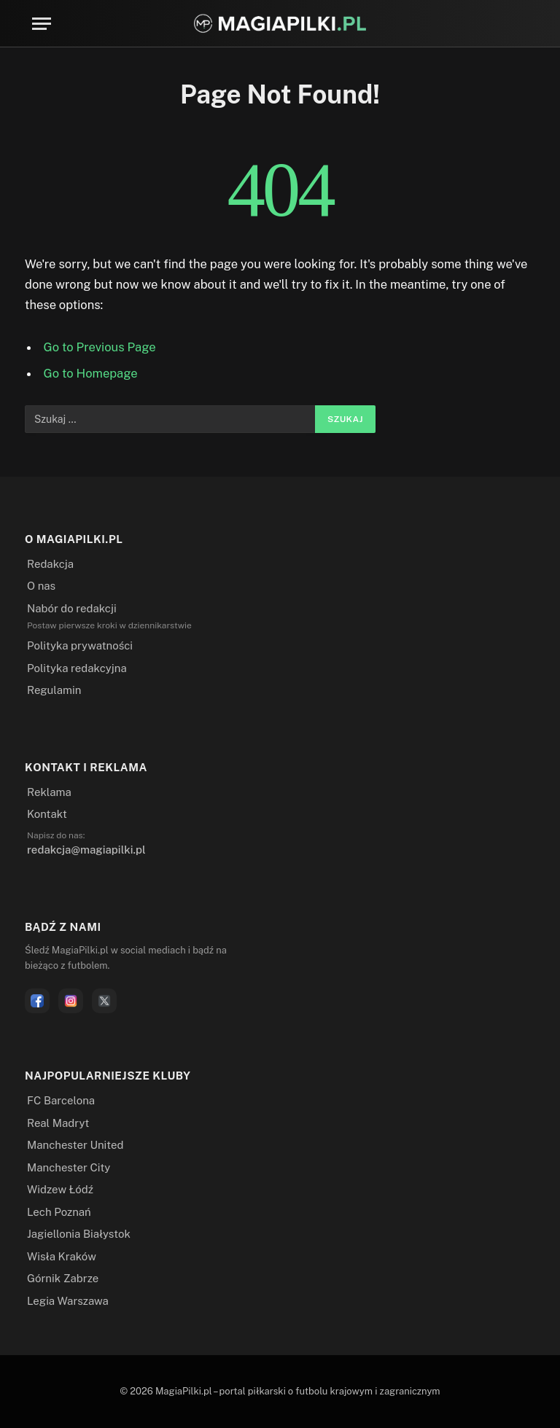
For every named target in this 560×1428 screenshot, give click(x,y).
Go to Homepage (91, 373)
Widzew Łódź (60, 1189)
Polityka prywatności (80, 645)
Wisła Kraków (61, 1256)
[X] (104, 1000)
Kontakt (47, 814)
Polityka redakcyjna (77, 668)
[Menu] (41, 23)
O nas (41, 586)
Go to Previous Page (100, 347)
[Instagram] (70, 1000)
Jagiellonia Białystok (79, 1234)
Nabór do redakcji (72, 608)
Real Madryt (58, 1123)
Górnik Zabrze (62, 1278)
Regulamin (54, 690)
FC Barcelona (61, 1100)
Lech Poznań (59, 1212)
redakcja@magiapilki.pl (86, 849)
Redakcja (50, 564)
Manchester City (68, 1167)
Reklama (49, 792)
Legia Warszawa (68, 1301)
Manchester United (75, 1145)
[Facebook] (37, 1000)
